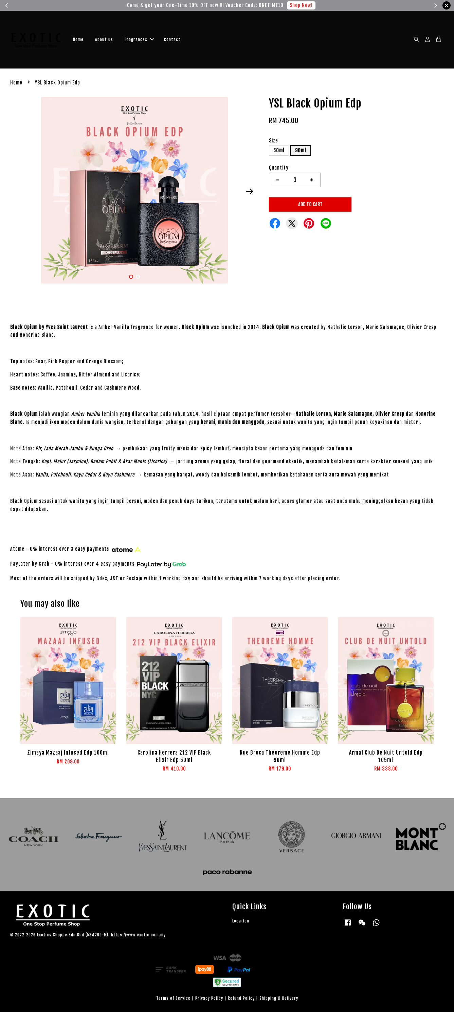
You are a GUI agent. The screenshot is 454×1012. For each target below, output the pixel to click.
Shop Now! (301, 5)
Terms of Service (173, 998)
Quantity (279, 168)
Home (78, 39)
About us (104, 39)
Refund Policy (241, 998)
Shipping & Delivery (278, 998)
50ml (279, 150)
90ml (300, 150)
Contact (172, 39)
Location (240, 920)
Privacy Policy (209, 998)
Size (273, 140)
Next (249, 191)
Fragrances (139, 39)
